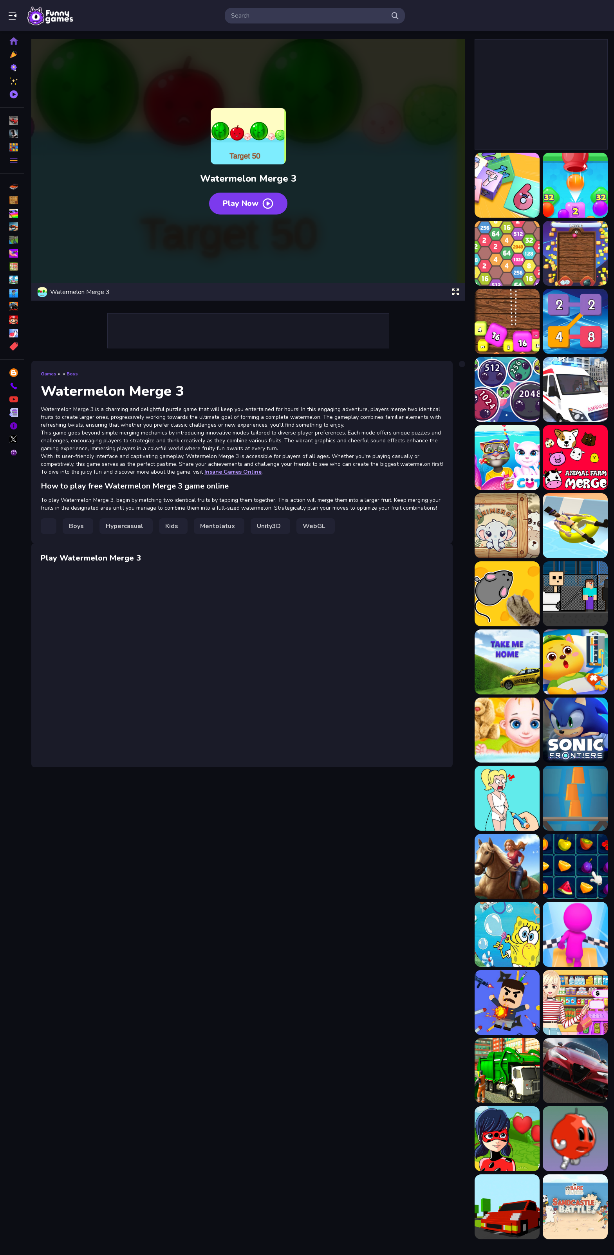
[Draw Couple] (507, 798)
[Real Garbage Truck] (507, 1070)
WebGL (314, 526)
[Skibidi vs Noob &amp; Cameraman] (575, 593)
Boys (72, 374)
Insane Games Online (233, 472)
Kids (171, 526)
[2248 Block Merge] (575, 321)
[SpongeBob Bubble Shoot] (507, 934)
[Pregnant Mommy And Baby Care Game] (507, 730)
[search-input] (308, 15)
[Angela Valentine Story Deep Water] (507, 457)
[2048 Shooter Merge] (507, 321)
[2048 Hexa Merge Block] (507, 253)
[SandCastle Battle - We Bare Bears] (575, 1206)
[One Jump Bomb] (575, 1138)
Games (48, 374)
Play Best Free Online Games (50, 15)
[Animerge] (507, 525)
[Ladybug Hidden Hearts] (507, 1138)
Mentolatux (217, 526)
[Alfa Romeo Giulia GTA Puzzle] (575, 1070)
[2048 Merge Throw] (575, 253)
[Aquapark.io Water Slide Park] (575, 525)
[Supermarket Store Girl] (575, 1002)
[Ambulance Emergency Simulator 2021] (575, 389)
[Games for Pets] (507, 593)
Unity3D (269, 526)
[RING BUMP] (507, 1206)
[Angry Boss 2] (507, 1002)
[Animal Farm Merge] (575, 457)
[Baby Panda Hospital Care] (575, 661)
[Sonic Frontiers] (575, 730)
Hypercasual (124, 526)
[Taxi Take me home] (507, 661)
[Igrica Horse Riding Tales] (507, 866)
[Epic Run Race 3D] (575, 934)
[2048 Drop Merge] (575, 185)
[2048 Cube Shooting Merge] (507, 185)
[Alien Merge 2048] (507, 389)
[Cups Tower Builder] (575, 798)
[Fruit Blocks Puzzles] (575, 866)
